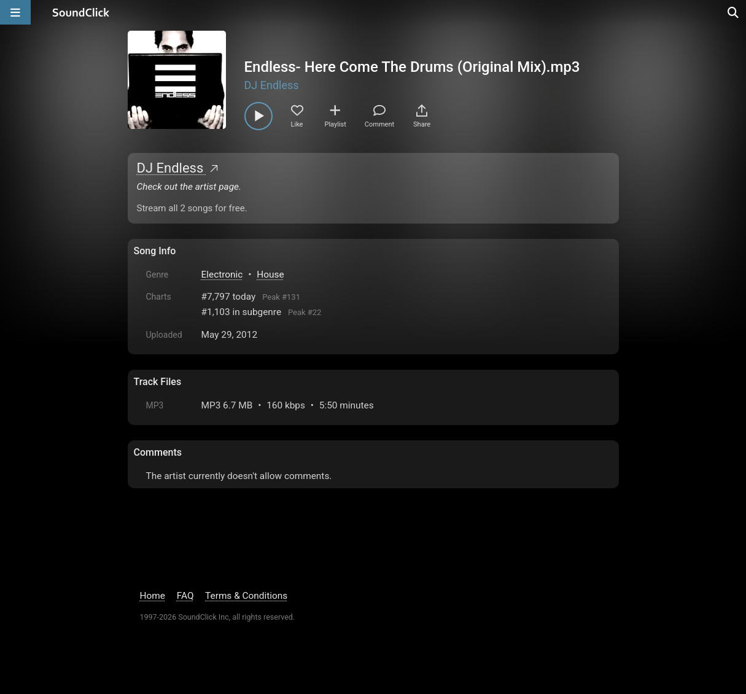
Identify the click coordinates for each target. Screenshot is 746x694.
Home (152, 595)
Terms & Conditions (246, 595)
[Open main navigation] (15, 12)
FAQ (185, 595)
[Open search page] (733, 12)
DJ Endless (271, 85)
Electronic (222, 274)
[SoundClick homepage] (81, 12)
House (270, 274)
